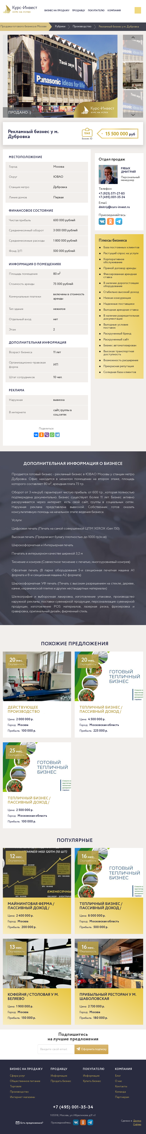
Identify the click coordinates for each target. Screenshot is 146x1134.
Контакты (121, 1086)
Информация (59, 1076)
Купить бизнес (92, 1081)
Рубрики (60, 26)
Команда (120, 1092)
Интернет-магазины (22, 1097)
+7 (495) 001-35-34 (112, 197)
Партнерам (122, 1097)
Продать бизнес (61, 1081)
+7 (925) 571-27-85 (112, 193)
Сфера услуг (17, 1076)
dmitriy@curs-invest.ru (114, 207)
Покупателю (96, 10)
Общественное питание (25, 1081)
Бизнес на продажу (56, 10)
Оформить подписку (91, 1049)
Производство (82, 26)
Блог (118, 1076)
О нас (118, 1081)
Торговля (15, 1086)
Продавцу (78, 10)
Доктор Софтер (137, 1122)
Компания (114, 10)
